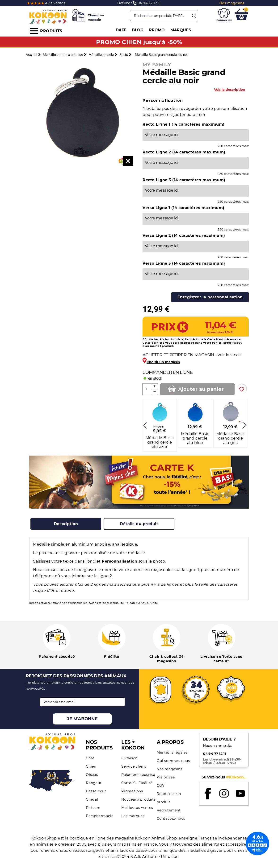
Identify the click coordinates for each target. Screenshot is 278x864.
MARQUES (180, 30)
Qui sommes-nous (173, 761)
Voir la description (229, 89)
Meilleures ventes (137, 808)
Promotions (132, 791)
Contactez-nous (171, 818)
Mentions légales (172, 752)
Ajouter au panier (201, 389)
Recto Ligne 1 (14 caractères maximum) (184, 124)
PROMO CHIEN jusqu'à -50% (139, 42)
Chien (91, 766)
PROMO (157, 30)
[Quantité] (147, 389)
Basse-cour (96, 791)
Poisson (93, 808)
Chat (90, 758)
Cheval (92, 799)
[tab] (65, 524)
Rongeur (94, 783)
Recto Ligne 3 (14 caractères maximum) (184, 180)
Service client (133, 766)
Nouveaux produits (138, 799)
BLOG (137, 30)
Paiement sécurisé (138, 775)
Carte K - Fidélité (136, 783)
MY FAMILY (157, 64)
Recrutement (169, 810)
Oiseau (92, 775)
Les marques (132, 816)
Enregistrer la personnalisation (210, 297)
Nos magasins (169, 769)
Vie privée (166, 777)
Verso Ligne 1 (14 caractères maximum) (183, 208)
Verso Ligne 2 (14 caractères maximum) (184, 235)
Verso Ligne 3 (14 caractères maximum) (184, 263)
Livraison (129, 758)
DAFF (121, 30)
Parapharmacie (99, 816)
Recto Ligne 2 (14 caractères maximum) (184, 152)
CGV (160, 785)
